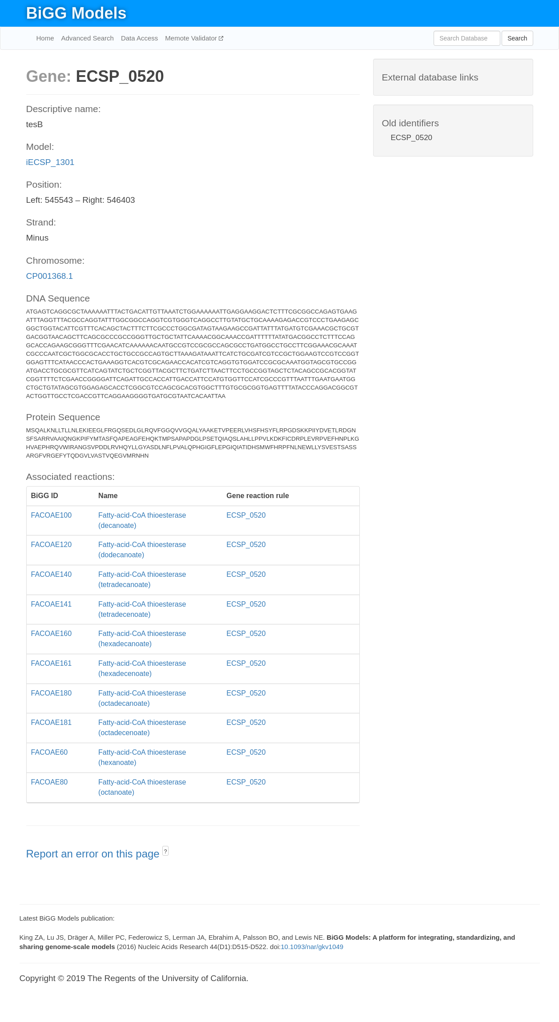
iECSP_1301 (50, 162)
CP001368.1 (49, 276)
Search (517, 38)
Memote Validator (192, 38)
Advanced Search (87, 38)
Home (45, 38)
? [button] (165, 852)
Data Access (139, 38)
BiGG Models (76, 13)
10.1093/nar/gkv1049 (312, 946)
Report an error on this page (94, 854)
